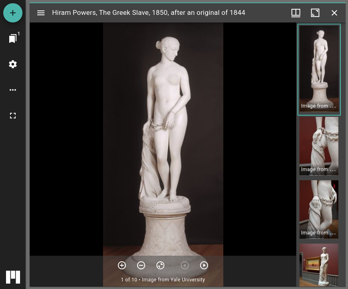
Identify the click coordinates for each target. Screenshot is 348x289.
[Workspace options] (12, 90)
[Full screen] (12, 115)
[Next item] (204, 265)
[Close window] (334, 12)
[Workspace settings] (12, 64)
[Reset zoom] (160, 265)
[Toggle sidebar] (41, 12)
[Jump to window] (12, 38)
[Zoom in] (122, 265)
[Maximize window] (315, 12)
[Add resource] (12, 12)
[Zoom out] (141, 265)
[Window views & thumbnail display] (296, 12)
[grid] (321, 154)
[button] (319, 70)
